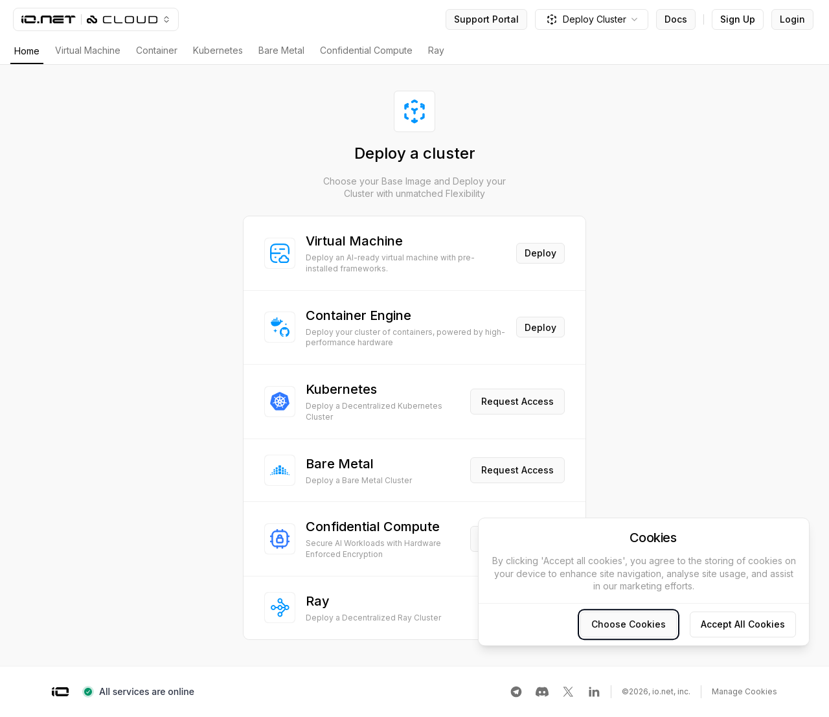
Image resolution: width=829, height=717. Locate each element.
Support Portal (486, 19)
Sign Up (737, 19)
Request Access (517, 401)
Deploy (540, 252)
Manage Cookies (744, 691)
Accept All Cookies (743, 624)
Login (792, 19)
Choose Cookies (628, 624)
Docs (675, 19)
